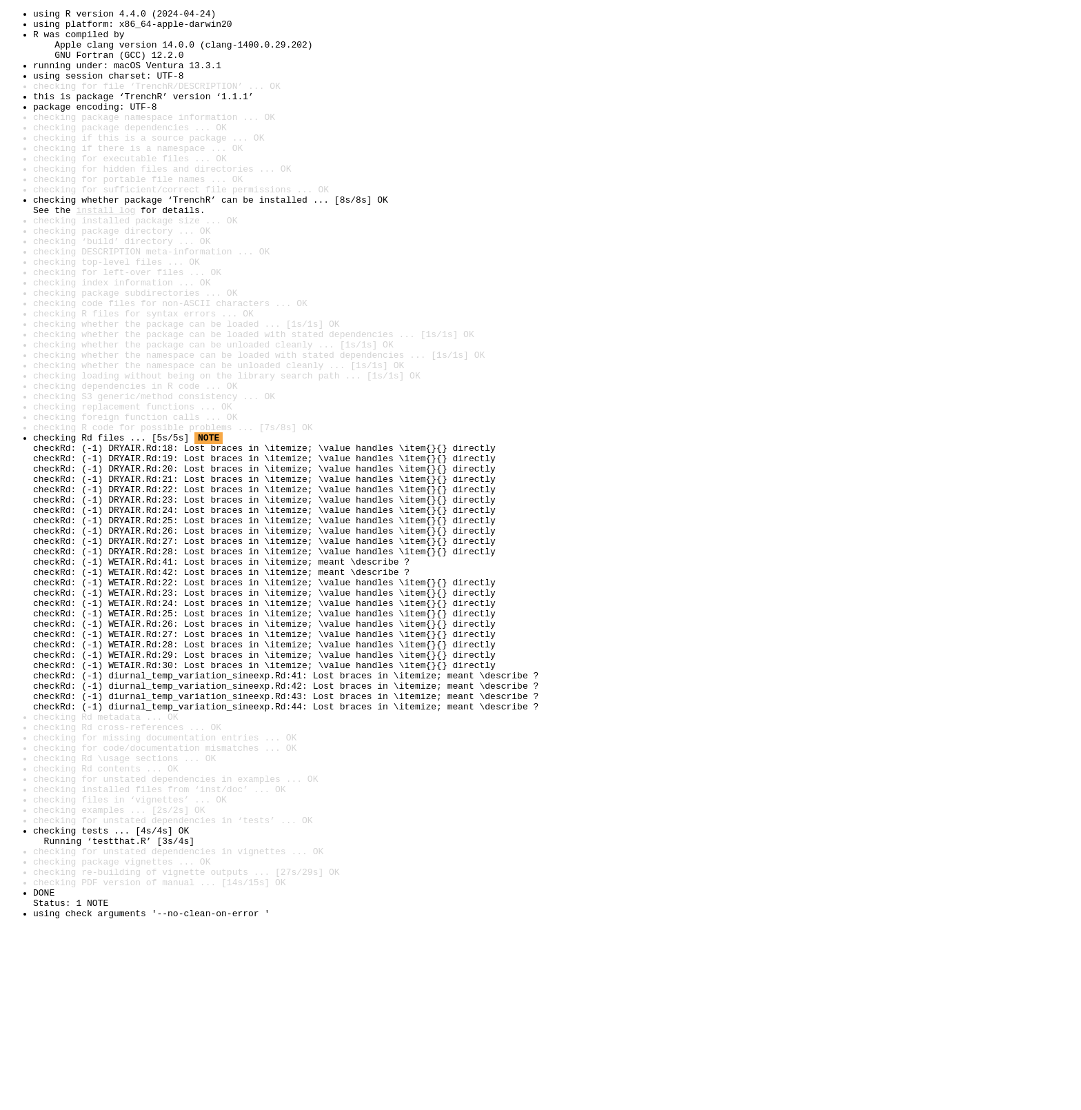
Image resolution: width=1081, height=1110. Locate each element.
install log (105, 251)
